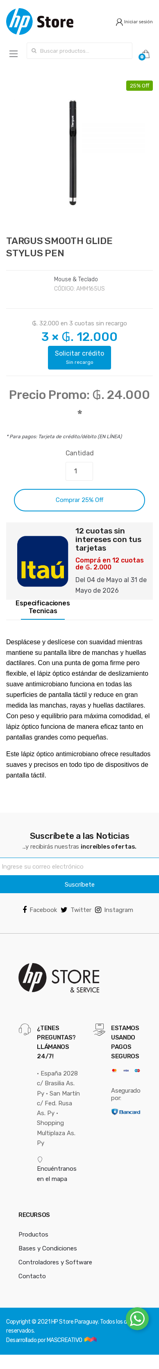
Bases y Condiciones (47, 1248)
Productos (33, 1234)
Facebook (40, 910)
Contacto (32, 1276)
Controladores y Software (55, 1262)
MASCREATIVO (65, 1340)
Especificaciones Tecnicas (43, 607)
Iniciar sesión (134, 22)
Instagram (114, 910)
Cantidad (80, 453)
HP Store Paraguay (74, 1321)
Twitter (76, 910)
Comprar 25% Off (79, 500)
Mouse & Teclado (76, 279)
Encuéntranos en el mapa (57, 1169)
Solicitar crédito (79, 357)
